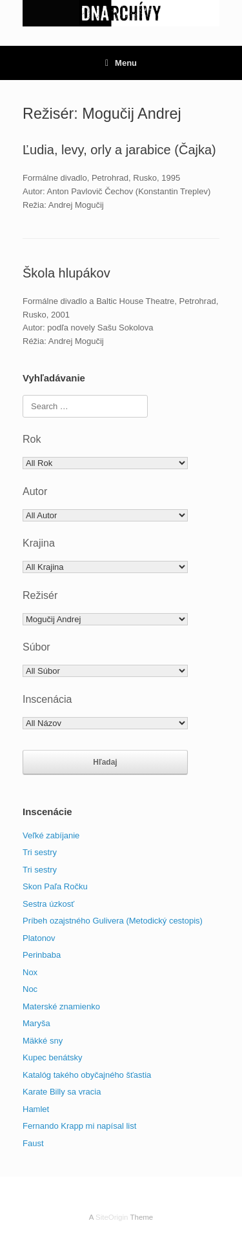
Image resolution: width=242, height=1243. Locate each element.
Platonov (39, 938)
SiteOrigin (112, 1217)
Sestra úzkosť (48, 904)
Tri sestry (40, 852)
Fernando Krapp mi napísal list (79, 1126)
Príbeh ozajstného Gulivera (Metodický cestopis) (113, 920)
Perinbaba (42, 955)
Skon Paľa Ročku (55, 886)
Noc (30, 989)
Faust (33, 1143)
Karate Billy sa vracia (62, 1091)
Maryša (36, 1023)
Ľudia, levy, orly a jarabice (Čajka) (119, 150)
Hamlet (36, 1109)
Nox (30, 972)
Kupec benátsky (53, 1057)
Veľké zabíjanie (51, 835)
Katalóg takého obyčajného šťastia (87, 1075)
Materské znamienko (61, 1006)
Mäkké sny (43, 1041)
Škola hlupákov (66, 273)
